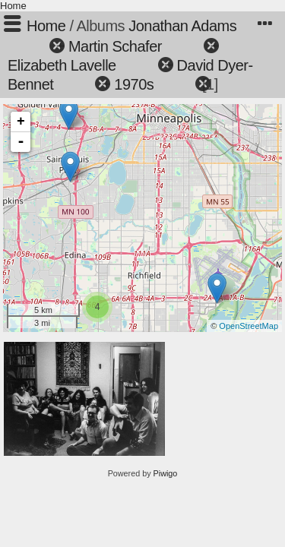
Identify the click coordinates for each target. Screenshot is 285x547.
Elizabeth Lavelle (62, 65)
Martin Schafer (115, 46)
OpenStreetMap (248, 325)
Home (13, 5)
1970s (134, 84)
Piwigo (166, 473)
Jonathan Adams (182, 25)
